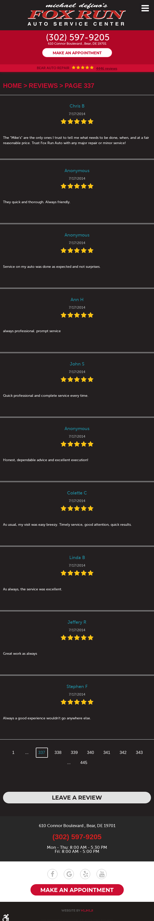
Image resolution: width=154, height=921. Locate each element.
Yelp (85, 874)
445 (83, 762)
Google (69, 874)
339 (74, 752)
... (27, 752)
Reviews (43, 85)
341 (106, 752)
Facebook (52, 874)
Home (12, 85)
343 (139, 752)
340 (90, 752)
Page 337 (80, 85)
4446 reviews (106, 68)
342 (123, 752)
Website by (77, 910)
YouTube (102, 874)
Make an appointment (77, 53)
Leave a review (77, 798)
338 (57, 752)
